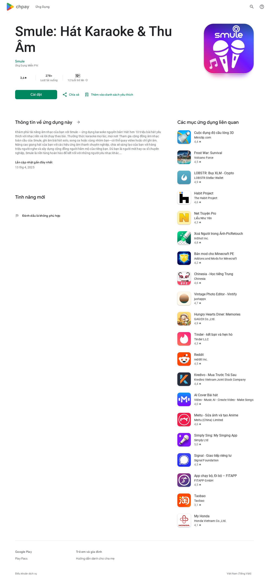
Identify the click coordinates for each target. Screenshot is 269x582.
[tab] (42, 6)
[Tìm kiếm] (252, 7)
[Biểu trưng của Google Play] (17, 6)
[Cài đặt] (36, 94)
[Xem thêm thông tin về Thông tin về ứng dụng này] (78, 122)
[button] (86, 80)
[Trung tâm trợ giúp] (262, 7)
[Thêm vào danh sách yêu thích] (109, 94)
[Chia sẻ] (71, 94)
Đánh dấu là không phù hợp (37, 216)
